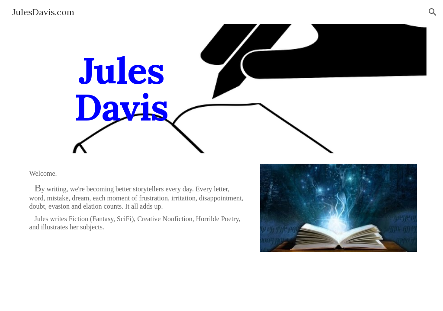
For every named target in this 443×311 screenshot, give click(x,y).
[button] (432, 12)
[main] (121, 88)
